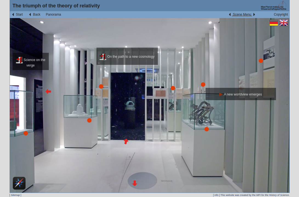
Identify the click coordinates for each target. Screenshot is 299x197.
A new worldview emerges (240, 94)
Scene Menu (242, 14)
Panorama (53, 14)
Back (34, 14)
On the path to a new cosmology (126, 57)
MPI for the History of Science (272, 195)
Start (17, 14)
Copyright (281, 14)
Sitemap (15, 195)
